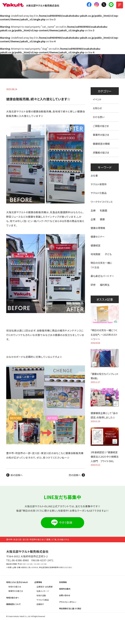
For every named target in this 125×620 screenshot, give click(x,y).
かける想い (98, 117)
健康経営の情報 (101, 143)
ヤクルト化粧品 (99, 193)
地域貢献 (95, 254)
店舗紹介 (40, 604)
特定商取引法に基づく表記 (70, 608)
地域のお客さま (14, 586)
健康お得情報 (98, 228)
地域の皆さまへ (12, 597)
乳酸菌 (103, 210)
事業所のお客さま (15, 591)
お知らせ (97, 108)
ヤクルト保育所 (99, 184)
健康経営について (13, 604)
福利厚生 (105, 284)
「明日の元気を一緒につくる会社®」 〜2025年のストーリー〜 (104, 334)
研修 (93, 284)
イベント (97, 99)
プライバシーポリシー (67, 602)
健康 (102, 219)
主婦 (93, 210)
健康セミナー (98, 236)
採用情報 (63, 582)
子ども (108, 254)
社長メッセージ (43, 591)
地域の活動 (41, 595)
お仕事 (94, 175)
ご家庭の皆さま (101, 126)
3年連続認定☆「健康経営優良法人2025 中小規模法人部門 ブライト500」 (105, 456)
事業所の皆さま (101, 134)
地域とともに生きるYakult (17, 582)
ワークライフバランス (102, 201)
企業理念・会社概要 (45, 586)
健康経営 (95, 245)
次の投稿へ (75, 475)
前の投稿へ (17, 475)
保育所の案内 (64, 588)
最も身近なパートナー (102, 276)
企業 (93, 219)
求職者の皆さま (101, 152)
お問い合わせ (64, 595)
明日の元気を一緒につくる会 (101, 265)
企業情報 (38, 582)
